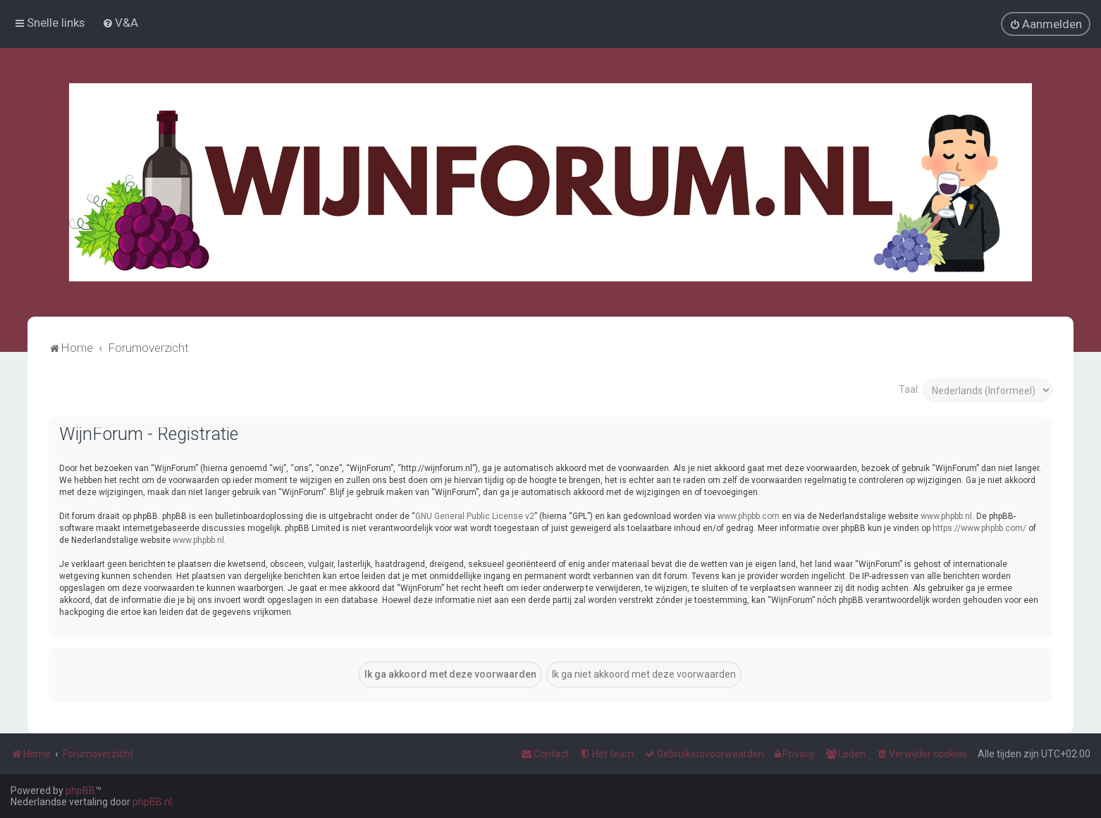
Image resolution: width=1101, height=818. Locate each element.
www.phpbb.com (749, 515)
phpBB (80, 790)
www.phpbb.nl (946, 515)
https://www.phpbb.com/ (979, 527)
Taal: (909, 388)
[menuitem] (120, 22)
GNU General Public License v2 (474, 515)
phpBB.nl (152, 801)
